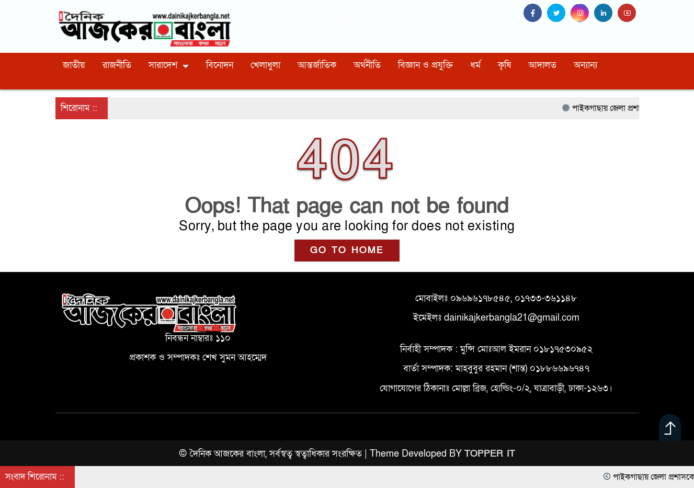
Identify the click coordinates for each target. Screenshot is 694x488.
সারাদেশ (163, 65)
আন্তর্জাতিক (317, 65)
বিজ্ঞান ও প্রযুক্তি (425, 65)
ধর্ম (475, 65)
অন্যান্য (585, 65)
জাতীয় (74, 65)
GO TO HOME (347, 250)
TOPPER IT (489, 454)
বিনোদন (219, 65)
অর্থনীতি (367, 65)
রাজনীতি (117, 65)
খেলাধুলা (265, 65)
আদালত (542, 65)
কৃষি (504, 65)
